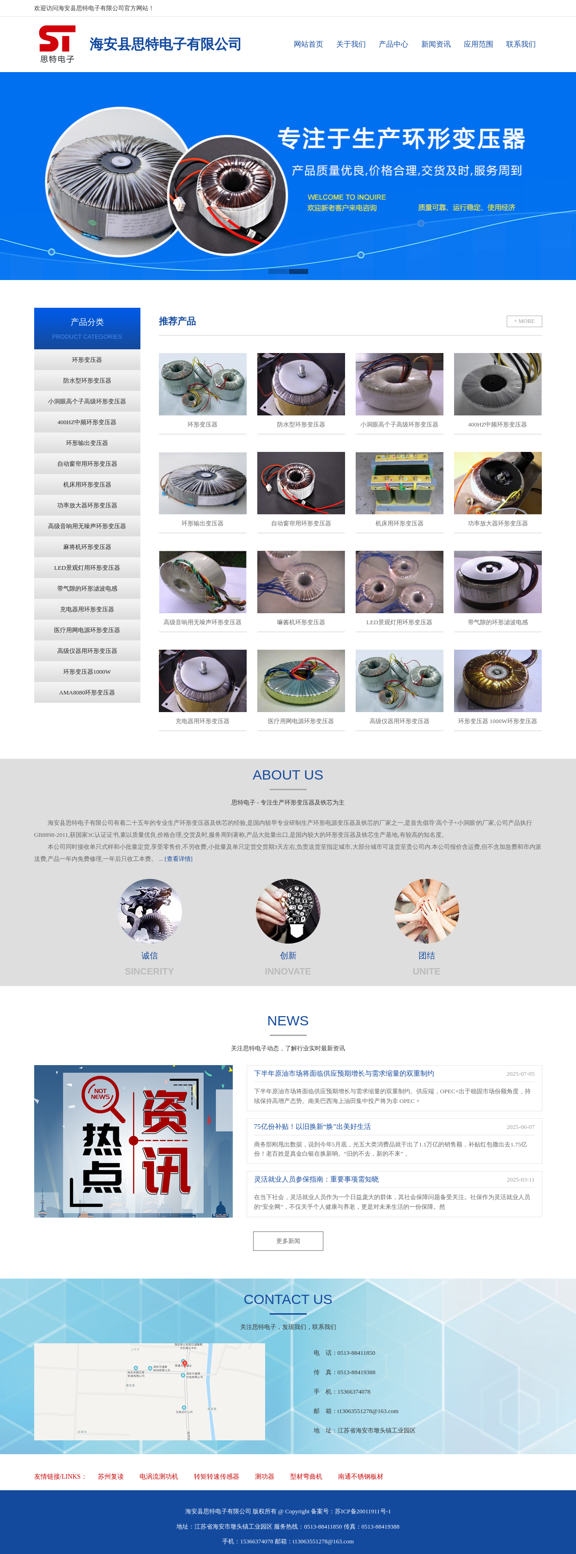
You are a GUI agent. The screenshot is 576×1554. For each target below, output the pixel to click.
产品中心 (393, 44)
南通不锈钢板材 (360, 1476)
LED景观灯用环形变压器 (87, 567)
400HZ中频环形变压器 (87, 422)
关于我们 (351, 44)
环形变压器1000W (87, 671)
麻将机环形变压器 (87, 546)
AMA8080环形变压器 (87, 692)
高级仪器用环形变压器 (87, 650)
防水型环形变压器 (87, 380)
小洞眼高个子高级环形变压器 (87, 401)
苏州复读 (111, 1476)
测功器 (264, 1476)
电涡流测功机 (158, 1476)
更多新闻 (288, 1240)
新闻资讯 (436, 44)
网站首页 (308, 44)
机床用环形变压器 (87, 484)
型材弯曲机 (306, 1476)
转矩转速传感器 (216, 1476)
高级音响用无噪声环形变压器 (87, 526)
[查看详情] (178, 858)
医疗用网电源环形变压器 (87, 630)
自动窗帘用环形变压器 (87, 463)
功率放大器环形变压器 (87, 505)
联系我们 (521, 44)
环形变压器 (87, 359)
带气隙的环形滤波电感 (87, 588)
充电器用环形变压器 (87, 609)
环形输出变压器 (87, 442)
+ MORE (524, 321)
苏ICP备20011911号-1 (363, 1511)
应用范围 (478, 44)
